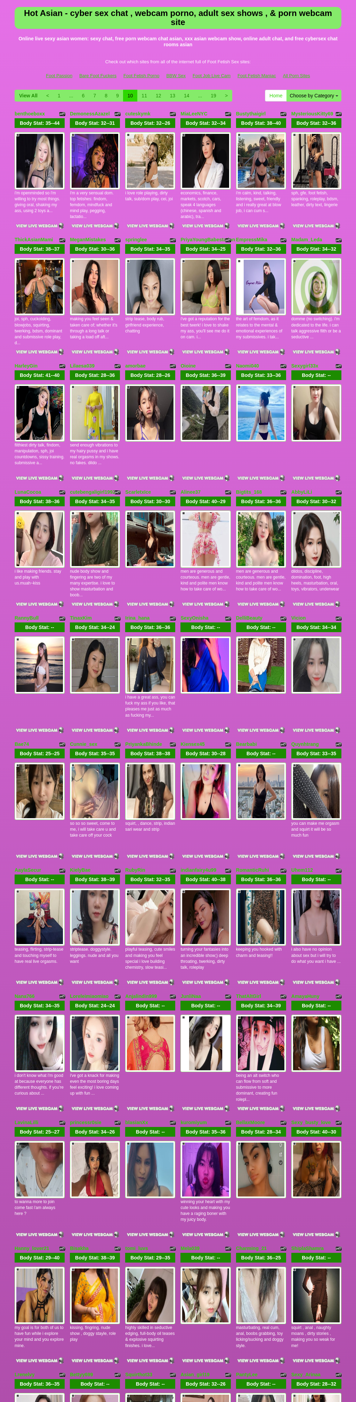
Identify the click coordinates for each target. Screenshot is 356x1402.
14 (186, 95)
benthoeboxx (30, 113)
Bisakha (79, 1076)
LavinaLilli (26, 969)
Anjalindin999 (141, 862)
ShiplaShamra (307, 1076)
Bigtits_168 (249, 434)
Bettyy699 (81, 1183)
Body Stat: (39, 123)
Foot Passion (59, 75)
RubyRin (135, 755)
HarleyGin (26, 327)
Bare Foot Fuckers (97, 75)
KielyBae (80, 755)
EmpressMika (251, 221)
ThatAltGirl (248, 862)
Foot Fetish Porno (141, 75)
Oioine (188, 327)
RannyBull (27, 541)
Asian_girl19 (194, 1183)
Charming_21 (251, 1076)
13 (173, 95)
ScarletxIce (138, 434)
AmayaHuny (305, 862)
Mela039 (189, 1076)
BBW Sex (176, 75)
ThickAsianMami (34, 221)
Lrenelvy (25, 1183)
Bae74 (22, 648)
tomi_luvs (136, 1076)
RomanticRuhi (252, 755)
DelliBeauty (249, 541)
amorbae (135, 327)
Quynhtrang (305, 648)
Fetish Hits (164, 1386)
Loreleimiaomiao (89, 862)
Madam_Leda (306, 221)
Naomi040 (247, 327)
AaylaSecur (28, 755)
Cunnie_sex (83, 648)
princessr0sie (85, 969)
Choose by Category (314, 95)
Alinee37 (190, 434)
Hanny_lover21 (32, 1076)
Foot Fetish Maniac (256, 75)
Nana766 (25, 862)
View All (28, 95)
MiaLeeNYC (193, 113)
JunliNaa (190, 862)
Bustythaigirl (251, 113)
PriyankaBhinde (143, 648)
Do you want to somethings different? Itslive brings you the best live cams (178, 1336)
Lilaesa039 (82, 327)
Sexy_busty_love (311, 969)
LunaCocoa (28, 434)
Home (275, 95)
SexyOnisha (194, 541)
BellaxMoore (250, 969)
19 (213, 95)
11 (144, 95)
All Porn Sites (296, 75)
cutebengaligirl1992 (92, 434)
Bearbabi (246, 648)
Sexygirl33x (304, 327)
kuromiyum (193, 969)
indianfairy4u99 (198, 755)
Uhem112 (302, 755)
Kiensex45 (192, 648)
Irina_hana (137, 541)
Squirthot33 (138, 1183)
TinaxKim (81, 541)
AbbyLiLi (301, 434)
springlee (136, 221)
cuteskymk (137, 113)
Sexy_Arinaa (306, 1183)
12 (158, 95)
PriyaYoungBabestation (207, 221)
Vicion (298, 541)
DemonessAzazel (90, 113)
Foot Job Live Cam (211, 75)
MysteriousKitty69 (312, 113)
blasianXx (136, 969)
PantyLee (247, 1183)
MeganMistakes (88, 221)
